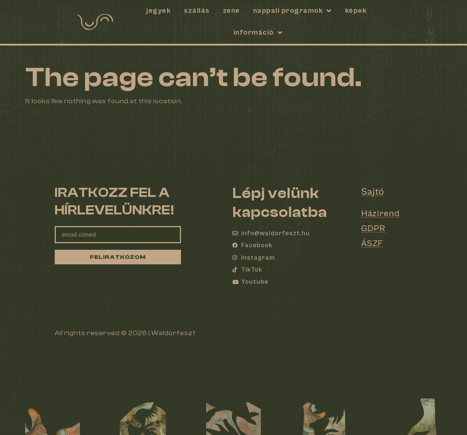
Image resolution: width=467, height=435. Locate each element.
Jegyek (158, 11)
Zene (231, 11)
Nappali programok (292, 11)
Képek (356, 11)
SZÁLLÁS (197, 11)
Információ (258, 33)
